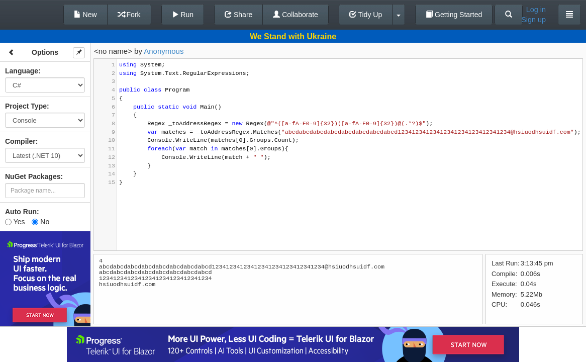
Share (238, 15)
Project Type (26, 106)
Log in (536, 10)
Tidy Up (365, 15)
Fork (129, 15)
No (40, 222)
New (85, 15)
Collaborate (295, 15)
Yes (15, 222)
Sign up (533, 20)
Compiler (20, 141)
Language (21, 71)
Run (183, 15)
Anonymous (163, 51)
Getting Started (454, 15)
